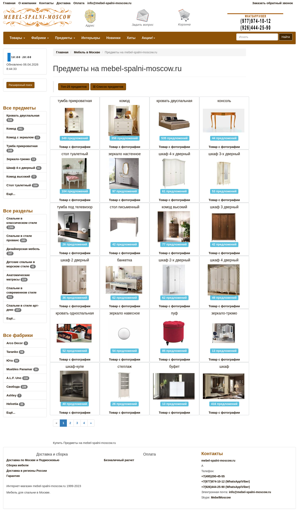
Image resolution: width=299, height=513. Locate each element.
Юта (12, 360)
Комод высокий (21, 176)
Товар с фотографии (74, 147)
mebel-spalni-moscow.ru (218, 460)
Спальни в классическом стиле (21, 223)
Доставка (63, 3)
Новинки (113, 38)
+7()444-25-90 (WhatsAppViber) (225, 487)
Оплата (78, 3)
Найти (286, 37)
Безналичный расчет (119, 460)
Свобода (17, 386)
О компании (27, 3)
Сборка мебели (17, 465)
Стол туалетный (22, 185)
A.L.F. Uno (17, 378)
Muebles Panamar (22, 369)
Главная (9, 3)
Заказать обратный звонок (272, 3)
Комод (15, 128)
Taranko (15, 351)
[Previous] (56, 423)
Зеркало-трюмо (21, 159)
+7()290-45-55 (213, 476)
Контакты (46, 3)
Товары (17, 38)
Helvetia (15, 404)
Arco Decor (17, 343)
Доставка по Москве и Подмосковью (32, 460)
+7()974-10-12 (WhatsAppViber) (225, 481)
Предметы (65, 38)
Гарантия (13, 476)
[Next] (90, 423)
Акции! (148, 38)
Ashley (14, 395)
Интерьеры (90, 38)
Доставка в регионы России (26, 470)
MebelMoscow (221, 497)
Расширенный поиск (20, 85)
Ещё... (10, 194)
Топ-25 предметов (74, 86)
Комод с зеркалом (23, 137)
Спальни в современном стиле (21, 292)
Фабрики (40, 38)
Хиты (131, 38)
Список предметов (108, 86)
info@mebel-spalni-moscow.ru (109, 3)
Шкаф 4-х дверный (24, 167)
